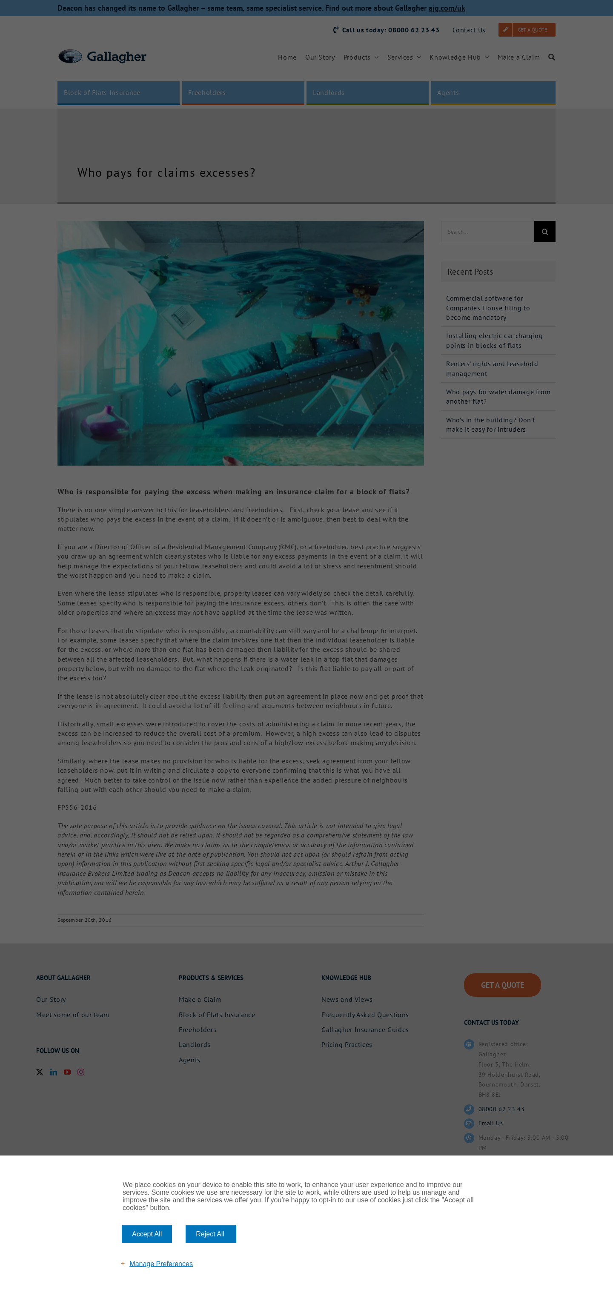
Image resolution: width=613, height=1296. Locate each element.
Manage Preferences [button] (161, 1263)
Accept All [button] (147, 1234)
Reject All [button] (210, 1234)
